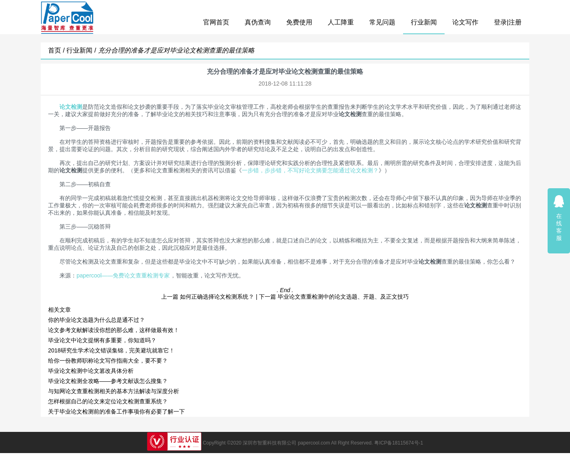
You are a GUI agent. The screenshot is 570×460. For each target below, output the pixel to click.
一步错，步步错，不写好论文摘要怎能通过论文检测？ (310, 170)
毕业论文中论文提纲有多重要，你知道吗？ (102, 340)
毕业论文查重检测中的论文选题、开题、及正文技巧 (343, 296)
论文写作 (465, 22)
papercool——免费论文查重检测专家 (123, 275)
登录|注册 (508, 22)
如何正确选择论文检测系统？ (217, 296)
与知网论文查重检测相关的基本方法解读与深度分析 (113, 391)
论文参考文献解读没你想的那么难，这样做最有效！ (113, 330)
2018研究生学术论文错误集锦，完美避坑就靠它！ (111, 350)
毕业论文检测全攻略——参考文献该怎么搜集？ (108, 381)
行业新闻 (424, 22)
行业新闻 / (82, 50)
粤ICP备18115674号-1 (398, 443)
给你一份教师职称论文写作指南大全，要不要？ (108, 360)
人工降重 (341, 22)
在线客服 (559, 217)
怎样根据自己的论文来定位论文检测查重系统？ (108, 401)
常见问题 (382, 22)
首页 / (57, 50)
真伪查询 (258, 22)
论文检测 (70, 106)
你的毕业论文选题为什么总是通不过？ (96, 320)
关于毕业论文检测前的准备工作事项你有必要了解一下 (116, 411)
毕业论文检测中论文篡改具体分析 (91, 371)
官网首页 (216, 22)
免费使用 (299, 22)
